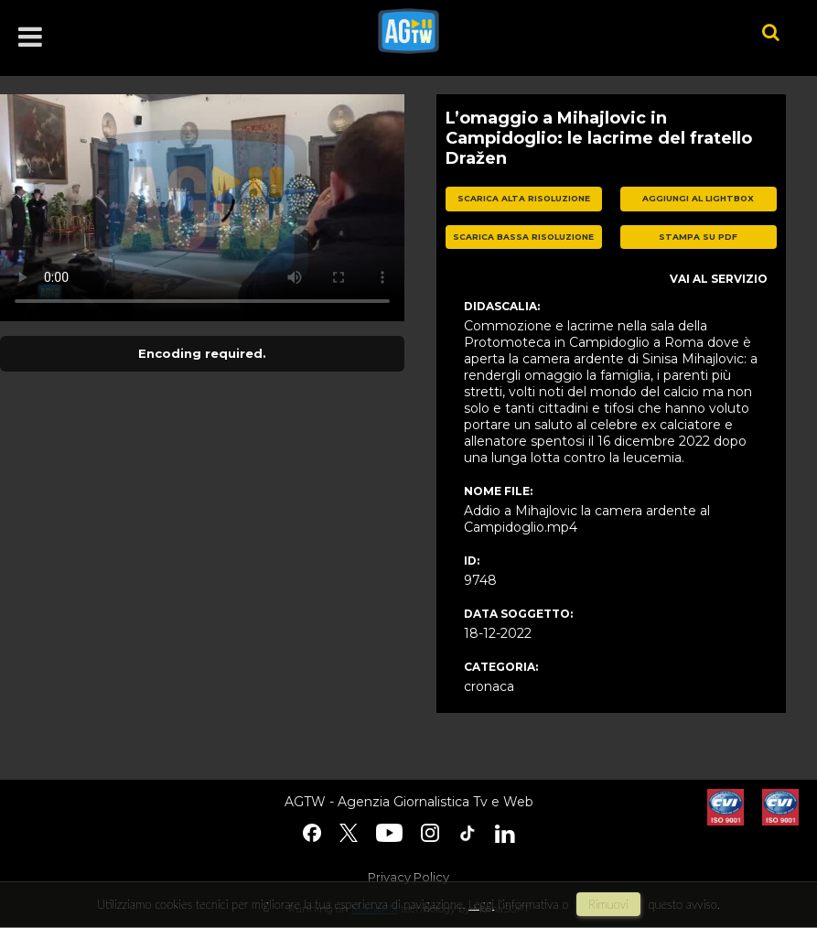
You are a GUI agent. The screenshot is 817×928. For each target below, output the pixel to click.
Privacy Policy (408, 876)
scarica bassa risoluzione (523, 237)
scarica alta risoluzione (523, 198)
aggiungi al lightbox (698, 198)
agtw (543, 31)
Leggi (481, 904)
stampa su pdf (698, 237)
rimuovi (608, 904)
